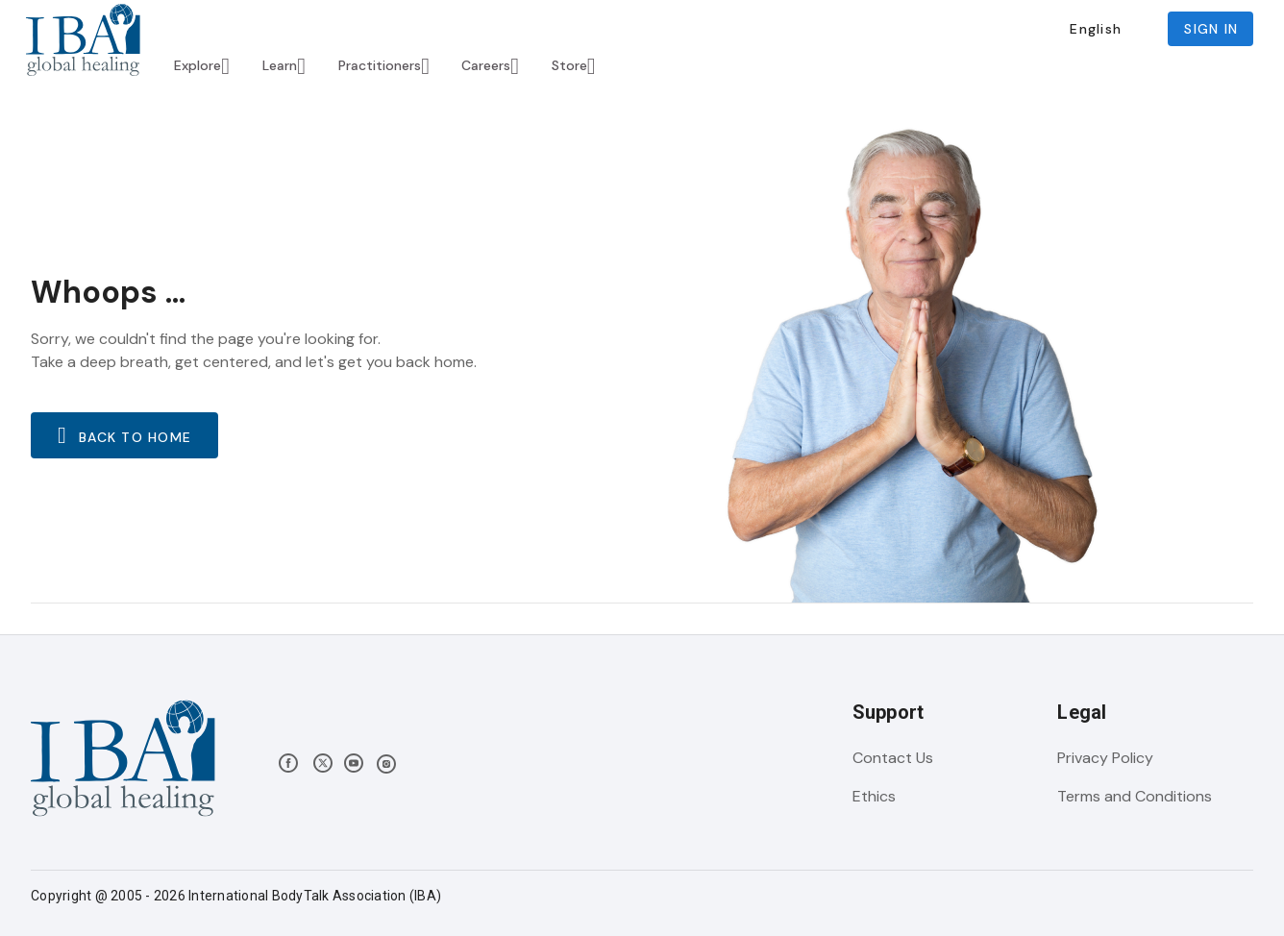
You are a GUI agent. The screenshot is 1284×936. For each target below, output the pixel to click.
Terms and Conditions (1134, 796)
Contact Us (892, 758)
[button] (1095, 29)
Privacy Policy (1105, 758)
